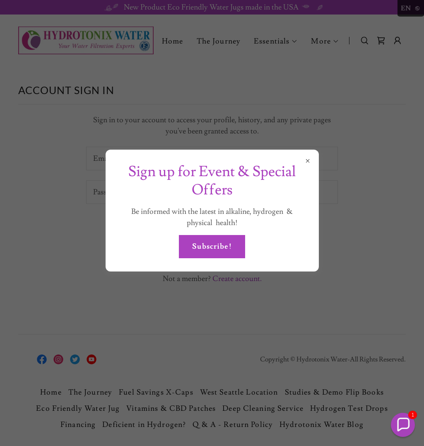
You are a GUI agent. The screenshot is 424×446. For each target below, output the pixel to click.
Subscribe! (211, 246)
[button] (403, 425)
